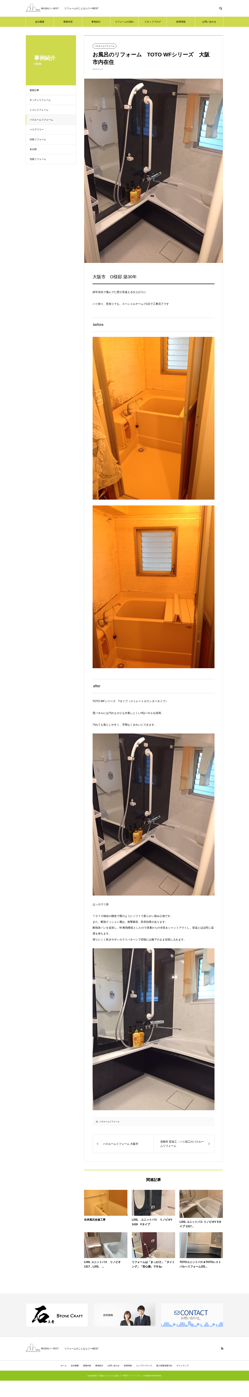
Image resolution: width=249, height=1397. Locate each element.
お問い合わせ (209, 21)
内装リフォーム (39, 139)
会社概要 (39, 21)
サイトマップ (182, 1365)
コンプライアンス (144, 1365)
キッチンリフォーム (41, 100)
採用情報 (181, 21)
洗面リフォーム (39, 159)
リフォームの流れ (124, 21)
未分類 (34, 149)
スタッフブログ (153, 21)
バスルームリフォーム (42, 119)
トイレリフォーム (40, 110)
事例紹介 (96, 21)
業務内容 (68, 21)
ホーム (64, 1365)
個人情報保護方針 (164, 1365)
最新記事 (35, 90)
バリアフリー (38, 129)
